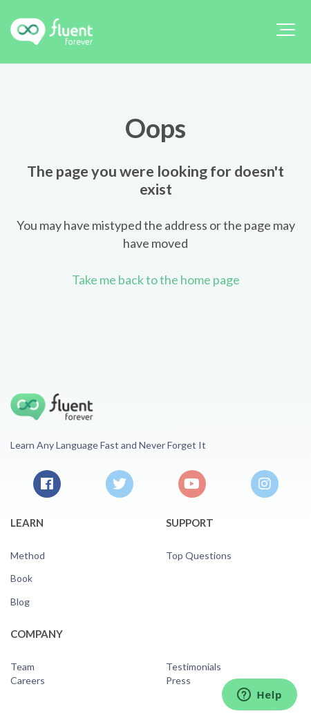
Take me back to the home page (156, 279)
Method (27, 555)
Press (178, 680)
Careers (27, 680)
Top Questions (199, 555)
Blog (20, 601)
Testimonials (193, 666)
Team (22, 666)
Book (21, 578)
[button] (286, 29)
